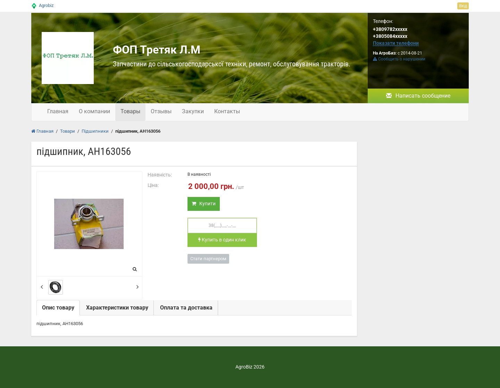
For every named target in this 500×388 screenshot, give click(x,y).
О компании (94, 111)
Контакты (227, 111)
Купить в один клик (222, 239)
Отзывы (161, 111)
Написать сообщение (418, 95)
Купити (204, 203)
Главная (57, 111)
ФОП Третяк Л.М (156, 49)
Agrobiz (46, 5)
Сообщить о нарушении (399, 59)
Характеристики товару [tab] (117, 307)
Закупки (193, 111)
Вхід (463, 5)
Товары (130, 111)
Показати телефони (396, 43)
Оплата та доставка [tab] (186, 307)
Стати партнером (208, 258)
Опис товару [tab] (58, 307)
